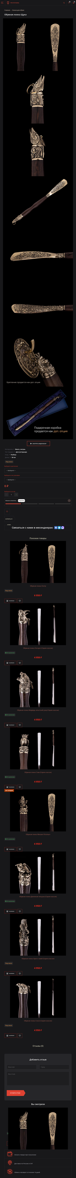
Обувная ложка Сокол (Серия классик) (38, 1019)
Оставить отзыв (15, 1091)
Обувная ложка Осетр (38, 586)
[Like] (23, 600)
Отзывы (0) (38, 1044)
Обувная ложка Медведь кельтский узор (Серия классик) (38, 710)
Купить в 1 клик (9, 520)
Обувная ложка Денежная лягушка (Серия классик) (38, 896)
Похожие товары (38, 538)
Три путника (13, 2)
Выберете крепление (11, 466)
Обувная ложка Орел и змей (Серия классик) (38, 958)
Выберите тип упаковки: (12, 475)
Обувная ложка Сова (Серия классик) (38, 772)
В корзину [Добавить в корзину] (12, 601)
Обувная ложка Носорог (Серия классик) (38, 648)
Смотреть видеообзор (38, 443)
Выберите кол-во (9, 491)
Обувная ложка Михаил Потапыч (38, 834)
